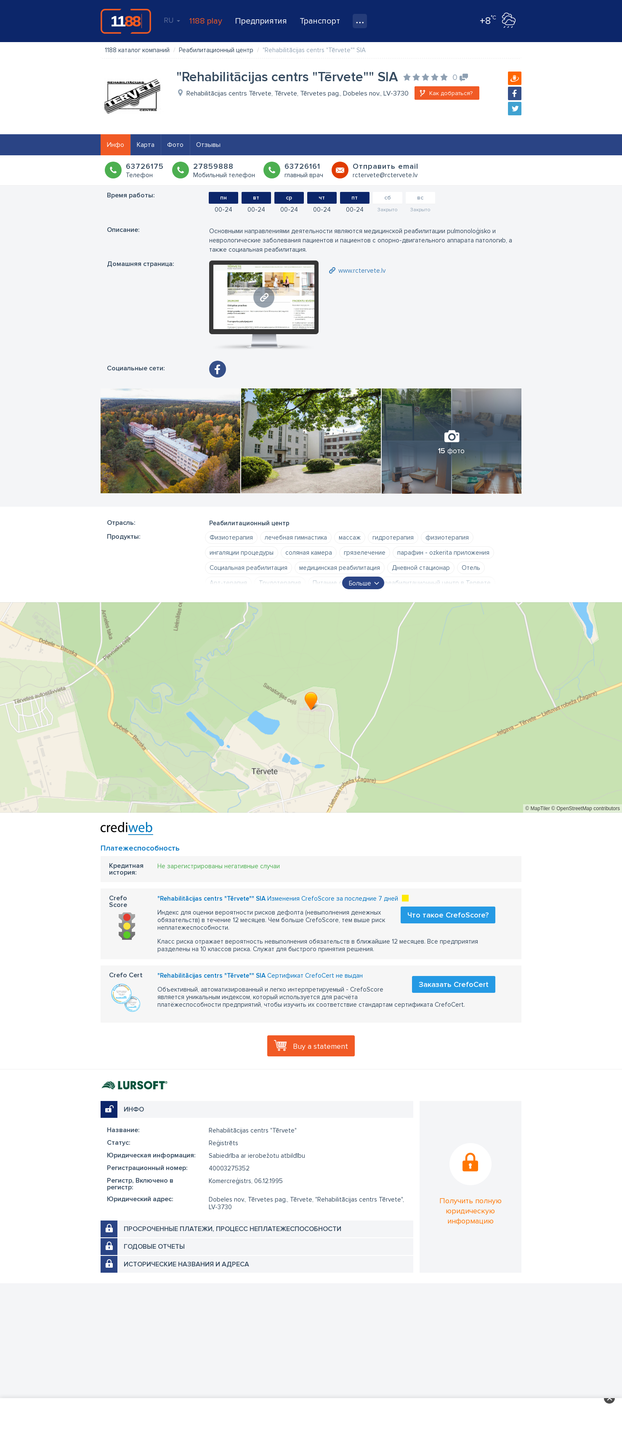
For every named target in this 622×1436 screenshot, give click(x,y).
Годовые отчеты (154, 1246)
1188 (126, 21)
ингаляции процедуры (242, 552)
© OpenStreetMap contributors (585, 808)
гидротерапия (393, 537)
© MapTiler (537, 808)
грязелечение (364, 552)
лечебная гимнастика (296, 537)
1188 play (205, 21)
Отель (471, 568)
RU (172, 20)
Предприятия (261, 21)
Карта (145, 145)
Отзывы (208, 145)
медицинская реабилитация (339, 568)
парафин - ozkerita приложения (443, 552)
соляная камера (308, 552)
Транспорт (320, 21)
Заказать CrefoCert (454, 984)
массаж (350, 537)
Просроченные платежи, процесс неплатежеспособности (232, 1229)
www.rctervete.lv (361, 270)
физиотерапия (447, 537)
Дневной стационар (421, 568)
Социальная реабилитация (248, 568)
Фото (175, 145)
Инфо (115, 145)
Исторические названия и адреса (186, 1264)
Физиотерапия (231, 537)
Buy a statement (320, 1046)
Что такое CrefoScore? (448, 915)
